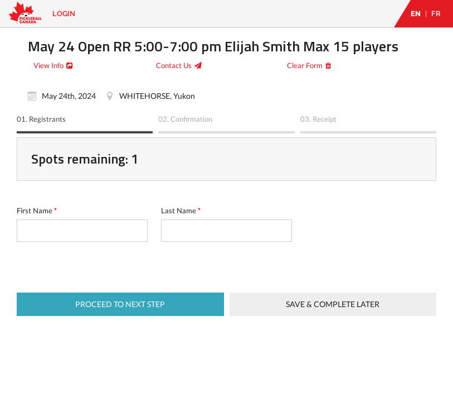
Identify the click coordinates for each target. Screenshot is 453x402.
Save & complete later (332, 304)
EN (416, 13)
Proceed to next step (120, 304)
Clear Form (305, 65)
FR (436, 13)
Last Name (181, 210)
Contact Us (174, 65)
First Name (37, 210)
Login (63, 13)
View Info (48, 65)
